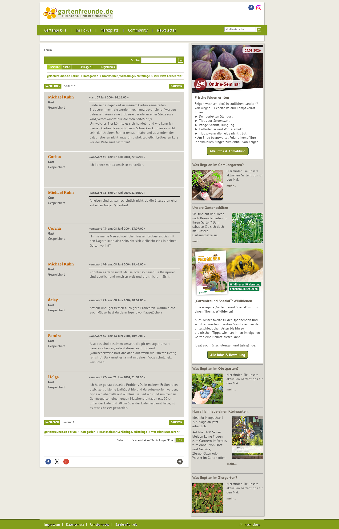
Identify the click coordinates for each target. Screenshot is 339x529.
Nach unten (52, 86)
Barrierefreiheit (126, 524)
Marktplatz (110, 30)
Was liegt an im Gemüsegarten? (218, 164)
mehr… (231, 185)
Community (138, 30)
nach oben (252, 524)
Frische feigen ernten (212, 97)
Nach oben (52, 422)
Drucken (176, 86)
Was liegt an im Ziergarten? (214, 477)
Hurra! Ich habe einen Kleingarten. (220, 411)
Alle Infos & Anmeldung (228, 151)
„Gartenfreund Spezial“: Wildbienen (223, 300)
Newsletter (166, 30)
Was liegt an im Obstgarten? (215, 368)
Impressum (52, 524)
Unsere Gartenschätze (210, 207)
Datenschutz (75, 524)
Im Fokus (83, 30)
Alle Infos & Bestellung (227, 354)
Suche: (135, 60)
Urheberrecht (99, 524)
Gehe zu (122, 440)
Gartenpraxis (55, 30)
